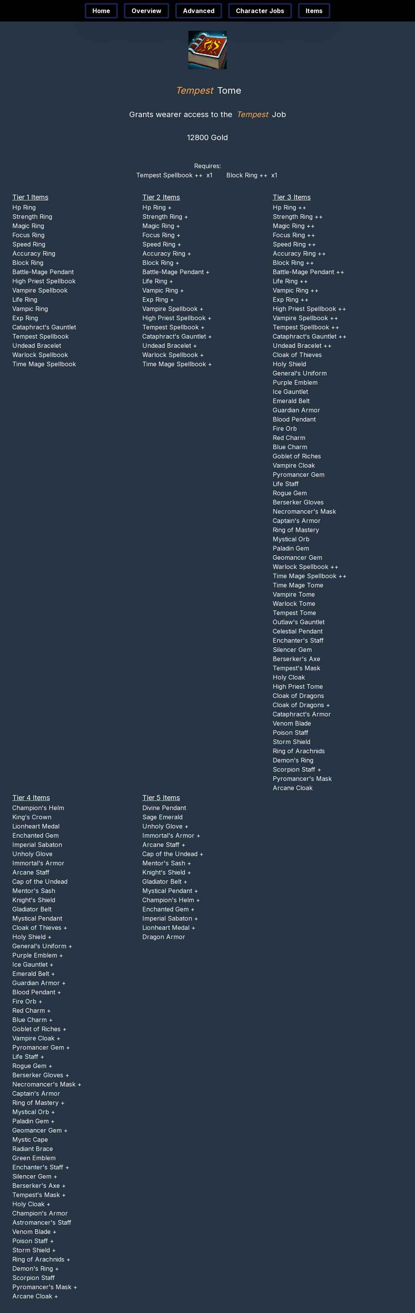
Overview (146, 11)
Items (314, 11)
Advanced (198, 11)
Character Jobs (260, 11)
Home (101, 11)
